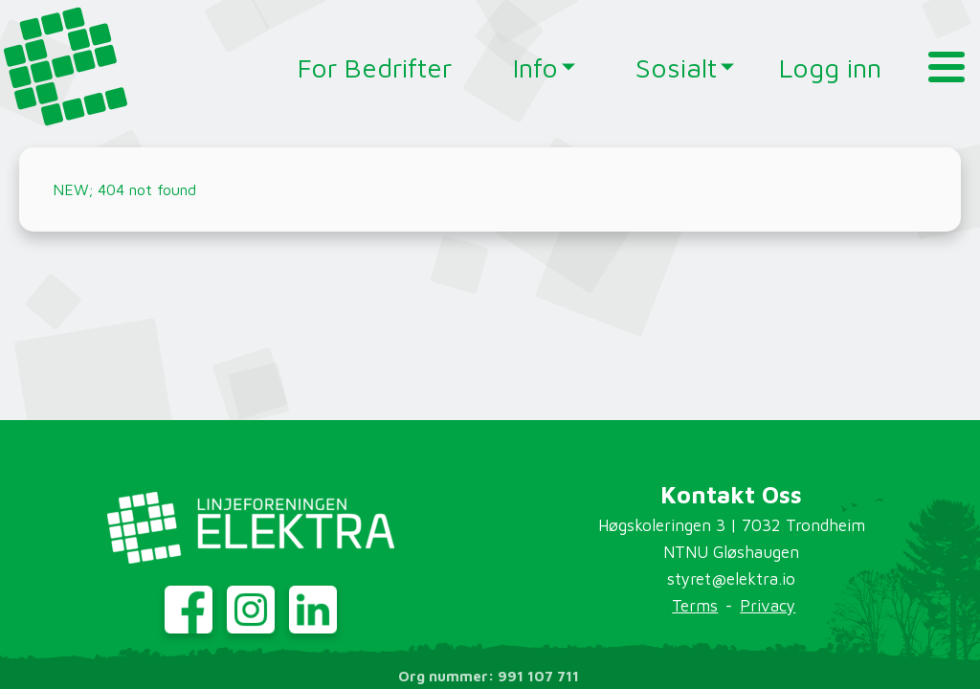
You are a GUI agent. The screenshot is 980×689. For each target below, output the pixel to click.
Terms (695, 605)
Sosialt (668, 67)
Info (535, 67)
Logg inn (830, 67)
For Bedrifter (375, 67)
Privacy (767, 605)
